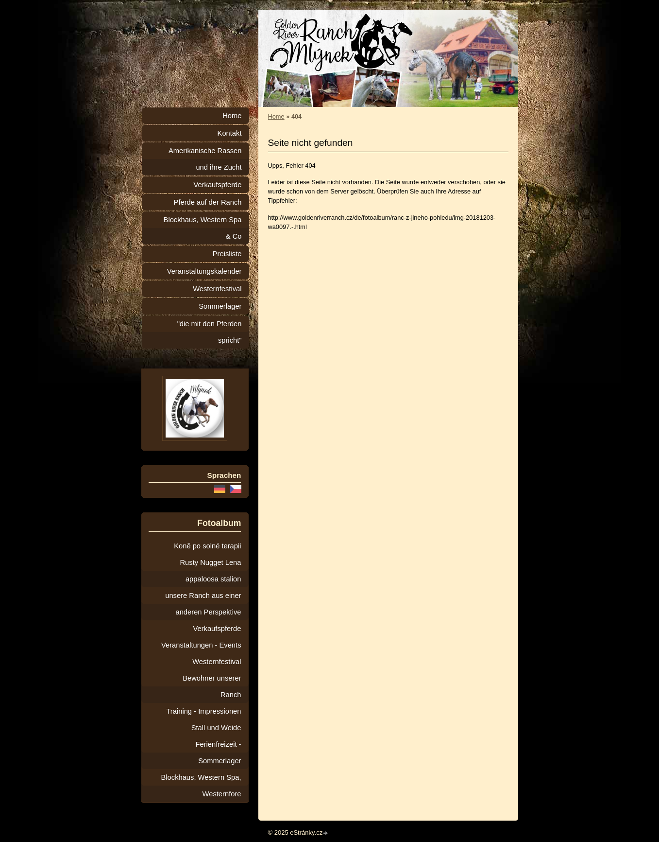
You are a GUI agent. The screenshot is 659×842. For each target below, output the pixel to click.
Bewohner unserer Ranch (212, 686)
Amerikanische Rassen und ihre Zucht (205, 159)
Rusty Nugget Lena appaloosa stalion (210, 571)
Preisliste (227, 254)
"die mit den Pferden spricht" (209, 332)
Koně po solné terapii (207, 546)
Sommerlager (220, 306)
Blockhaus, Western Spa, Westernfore (201, 785)
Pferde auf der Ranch (208, 202)
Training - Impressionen (203, 711)
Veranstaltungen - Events (201, 645)
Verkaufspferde (217, 185)
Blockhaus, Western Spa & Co (203, 228)
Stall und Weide (216, 728)
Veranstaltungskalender (204, 271)
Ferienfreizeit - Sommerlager (218, 752)
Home (276, 116)
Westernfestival (217, 289)
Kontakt (230, 133)
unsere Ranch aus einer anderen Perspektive (203, 604)
